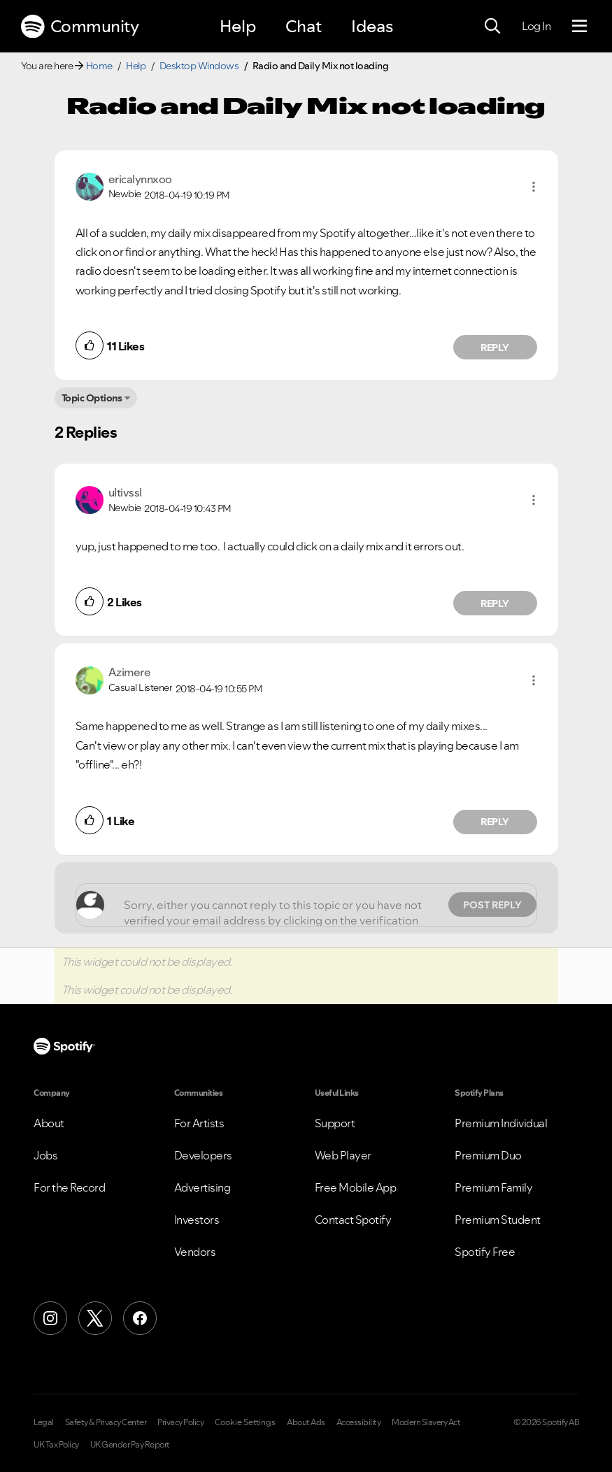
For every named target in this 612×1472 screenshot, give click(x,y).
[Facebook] (140, 1318)
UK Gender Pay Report (130, 1444)
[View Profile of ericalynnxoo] (140, 179)
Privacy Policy (180, 1422)
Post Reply (492, 905)
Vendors (195, 1251)
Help (238, 26)
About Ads (306, 1422)
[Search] (492, 26)
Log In (536, 26)
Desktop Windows (199, 66)
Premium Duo (488, 1155)
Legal (44, 1422)
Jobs (45, 1155)
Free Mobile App (356, 1187)
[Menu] (579, 26)
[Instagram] (50, 1318)
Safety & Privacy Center (106, 1422)
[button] (533, 186)
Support (335, 1123)
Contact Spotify (353, 1219)
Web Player (343, 1155)
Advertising (202, 1187)
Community (79, 26)
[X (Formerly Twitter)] (95, 1318)
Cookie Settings (245, 1422)
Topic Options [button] (92, 398)
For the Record (69, 1187)
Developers (203, 1155)
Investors (197, 1219)
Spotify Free (485, 1251)
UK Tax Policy (56, 1444)
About (49, 1123)
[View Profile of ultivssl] (125, 492)
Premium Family (493, 1187)
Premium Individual (501, 1123)
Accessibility (358, 1422)
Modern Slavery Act (426, 1422)
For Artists (199, 1123)
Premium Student (498, 1219)
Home (99, 66)
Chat (303, 26)
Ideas (372, 26)
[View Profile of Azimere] (129, 672)
